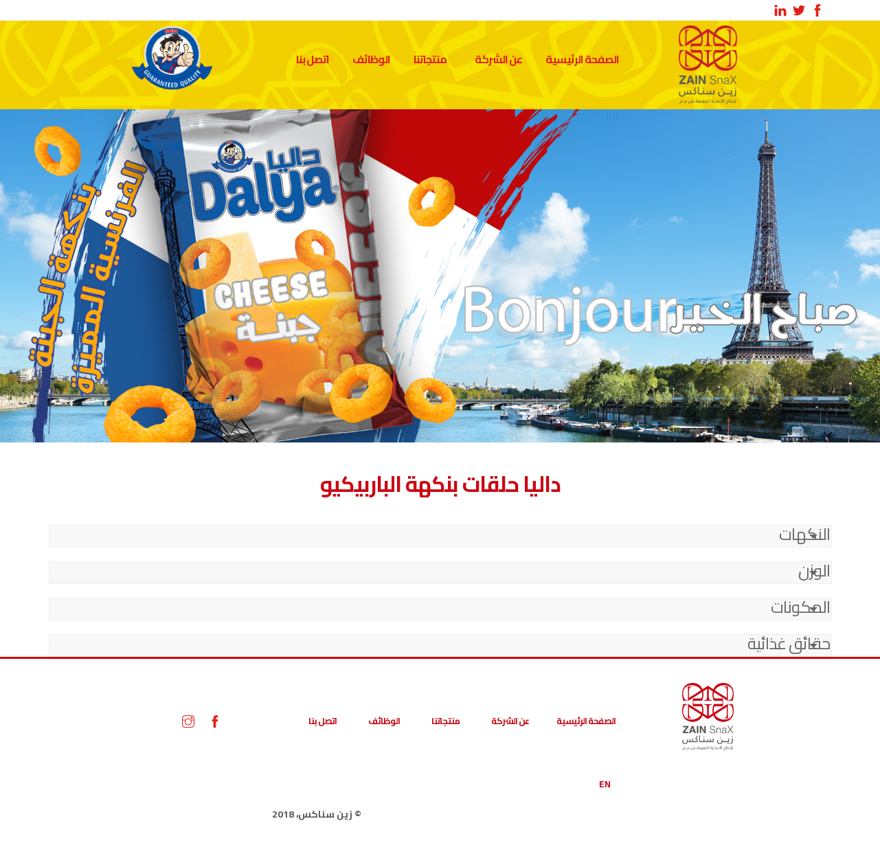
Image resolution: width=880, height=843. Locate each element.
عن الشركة (498, 59)
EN (605, 784)
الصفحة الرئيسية (582, 59)
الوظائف (371, 59)
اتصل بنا (312, 59)
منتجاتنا (430, 59)
